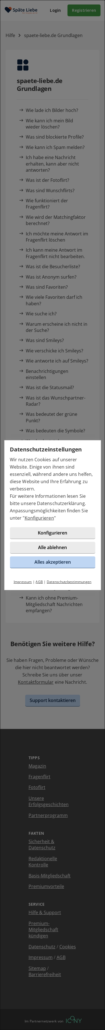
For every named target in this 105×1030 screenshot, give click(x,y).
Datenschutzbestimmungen (69, 581)
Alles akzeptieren (52, 562)
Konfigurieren (39, 518)
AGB (39, 581)
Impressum (23, 581)
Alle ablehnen (52, 547)
